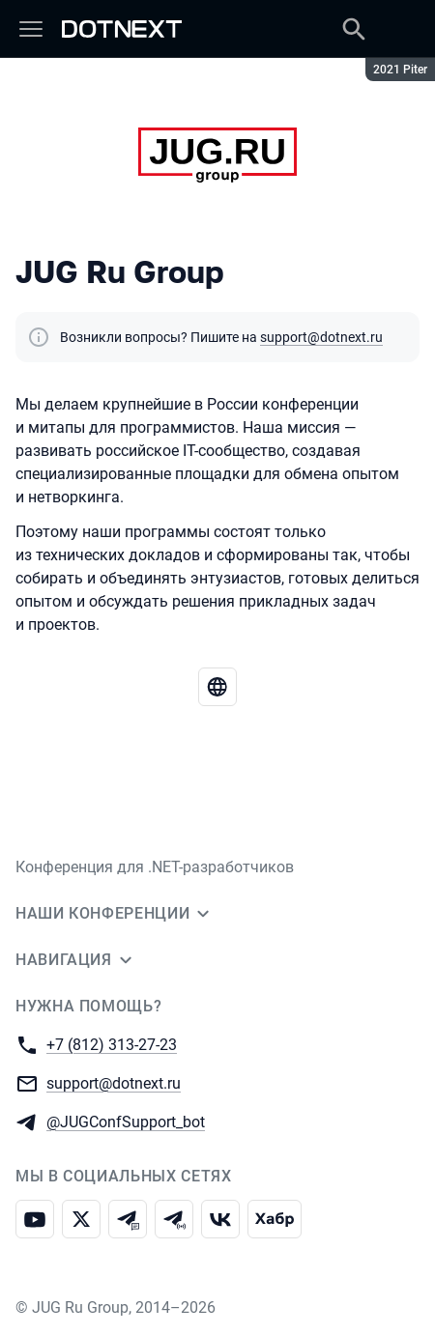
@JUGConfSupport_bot (125, 1121)
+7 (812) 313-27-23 (111, 1044)
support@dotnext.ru (321, 337)
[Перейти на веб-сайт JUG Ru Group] (217, 687)
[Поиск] (353, 29)
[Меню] (31, 29)
